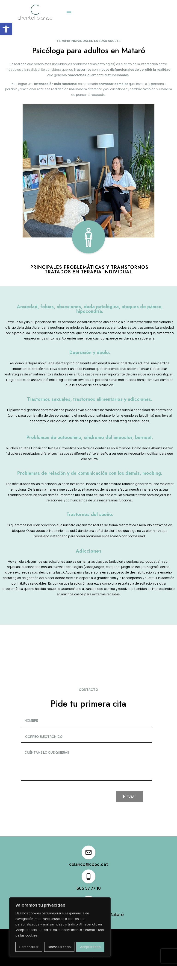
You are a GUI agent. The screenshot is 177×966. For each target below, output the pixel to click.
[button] (6, 29)
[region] (60, 927)
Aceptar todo (90, 947)
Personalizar (28, 947)
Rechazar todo (59, 947)
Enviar (138, 796)
